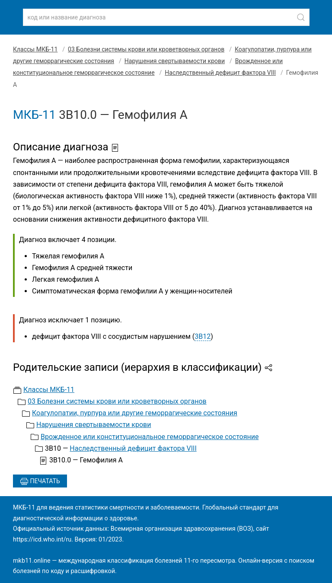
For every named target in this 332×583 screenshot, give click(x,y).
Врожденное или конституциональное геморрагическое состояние (150, 437)
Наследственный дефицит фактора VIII (220, 72)
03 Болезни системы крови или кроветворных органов (146, 49)
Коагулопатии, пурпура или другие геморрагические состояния (134, 413)
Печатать (40, 481)
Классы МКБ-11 (35, 49)
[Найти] (301, 17)
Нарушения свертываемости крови (174, 60)
